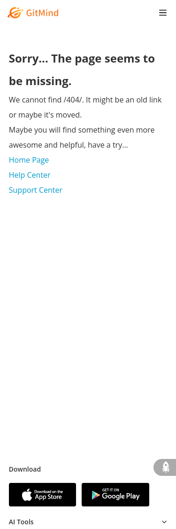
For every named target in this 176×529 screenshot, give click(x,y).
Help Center (30, 175)
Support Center (35, 190)
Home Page (29, 160)
